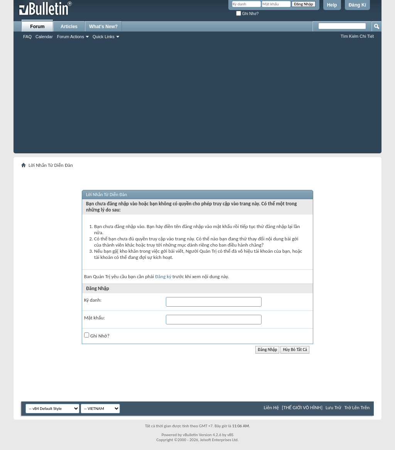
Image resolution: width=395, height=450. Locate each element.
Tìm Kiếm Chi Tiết (357, 36)
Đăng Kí (357, 5)
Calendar (44, 36)
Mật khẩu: (94, 318)
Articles (69, 26)
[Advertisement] (197, 99)
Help (332, 5)
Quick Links (104, 36)
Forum (37, 26)
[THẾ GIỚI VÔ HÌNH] (302, 407)
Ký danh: (92, 300)
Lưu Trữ (333, 407)
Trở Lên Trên (357, 407)
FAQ (27, 36)
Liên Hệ (271, 407)
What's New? (103, 26)
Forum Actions (70, 36)
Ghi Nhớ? (247, 14)
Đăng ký (163, 276)
